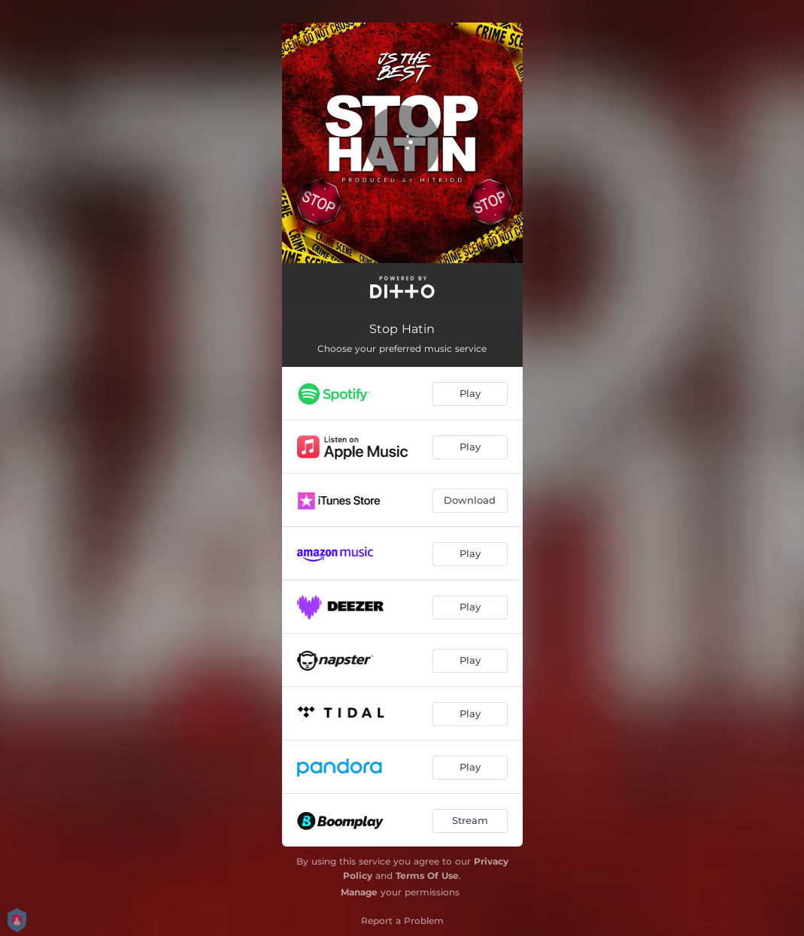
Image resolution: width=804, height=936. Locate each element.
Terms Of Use (427, 875)
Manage (359, 892)
